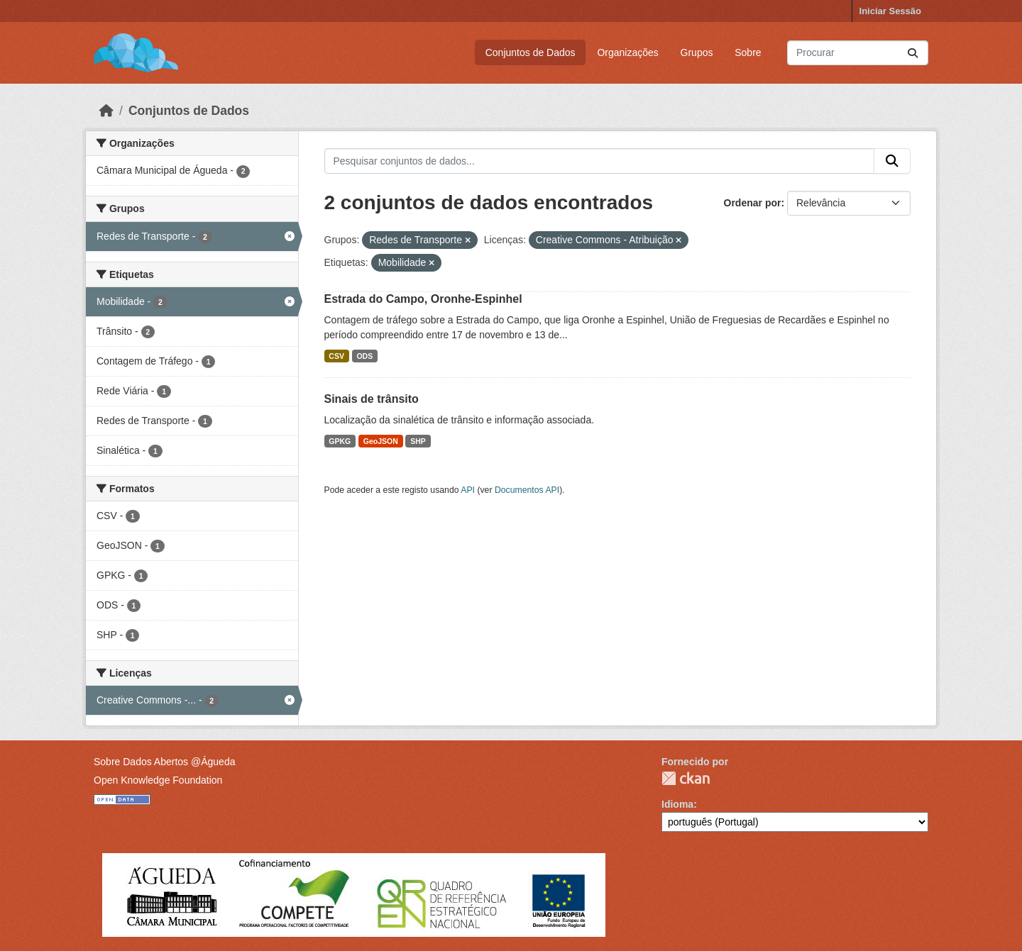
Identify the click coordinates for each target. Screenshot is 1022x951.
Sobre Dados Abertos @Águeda (164, 761)
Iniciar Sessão (890, 11)
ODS (364, 356)
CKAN (685, 778)
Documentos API (527, 490)
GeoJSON (380, 441)
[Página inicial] (106, 111)
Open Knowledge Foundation (158, 780)
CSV (336, 356)
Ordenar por (752, 202)
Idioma (677, 804)
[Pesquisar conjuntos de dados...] (857, 52)
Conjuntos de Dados (530, 52)
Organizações (627, 52)
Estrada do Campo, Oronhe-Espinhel (423, 299)
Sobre (748, 52)
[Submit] (913, 52)
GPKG (340, 441)
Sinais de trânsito (371, 399)
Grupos (697, 52)
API (468, 490)
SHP (418, 441)
